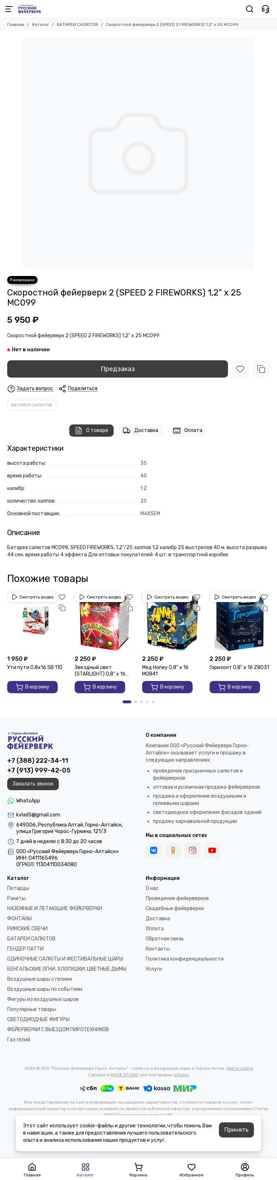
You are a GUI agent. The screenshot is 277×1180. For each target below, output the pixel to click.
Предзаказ (118, 369)
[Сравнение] (261, 369)
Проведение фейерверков (177, 898)
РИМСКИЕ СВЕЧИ (27, 929)
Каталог (40, 24)
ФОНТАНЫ (19, 919)
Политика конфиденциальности (185, 959)
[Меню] (9, 9)
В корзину (32, 687)
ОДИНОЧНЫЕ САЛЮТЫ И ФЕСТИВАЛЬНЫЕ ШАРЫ (65, 959)
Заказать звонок (33, 784)
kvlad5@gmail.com (38, 815)
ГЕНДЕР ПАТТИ (25, 949)
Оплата (187, 431)
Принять (236, 1129)
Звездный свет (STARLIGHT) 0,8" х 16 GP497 (100, 670)
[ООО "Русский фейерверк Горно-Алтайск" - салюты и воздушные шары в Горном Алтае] (29, 9)
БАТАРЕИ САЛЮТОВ (77, 24)
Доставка (140, 431)
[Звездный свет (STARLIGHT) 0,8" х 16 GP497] (105, 622)
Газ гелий (18, 1040)
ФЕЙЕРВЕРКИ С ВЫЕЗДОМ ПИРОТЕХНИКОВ (58, 1030)
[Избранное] (240, 369)
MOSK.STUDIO (124, 1074)
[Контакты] (265, 9)
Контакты (158, 949)
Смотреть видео (32, 597)
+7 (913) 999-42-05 (38, 770)
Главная (15, 24)
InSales (181, 1074)
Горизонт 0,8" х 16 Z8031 (239, 667)
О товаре (91, 431)
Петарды (18, 888)
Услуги (154, 969)
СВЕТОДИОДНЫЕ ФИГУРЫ (38, 1019)
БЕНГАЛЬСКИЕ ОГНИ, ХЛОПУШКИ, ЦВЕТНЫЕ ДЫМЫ (67, 969)
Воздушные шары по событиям (44, 989)
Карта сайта (240, 1068)
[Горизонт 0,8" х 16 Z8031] (240, 622)
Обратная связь (165, 939)
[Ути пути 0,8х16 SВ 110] (37, 622)
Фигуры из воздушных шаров (43, 999)
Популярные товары (31, 1009)
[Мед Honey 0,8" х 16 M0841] (172, 622)
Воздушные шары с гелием (39, 979)
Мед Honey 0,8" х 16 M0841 (165, 670)
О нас (152, 888)
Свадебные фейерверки (175, 908)
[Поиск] (250, 9)
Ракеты (16, 898)
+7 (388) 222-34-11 (37, 761)
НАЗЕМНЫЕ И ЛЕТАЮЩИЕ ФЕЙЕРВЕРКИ (54, 908)
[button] (127, 701)
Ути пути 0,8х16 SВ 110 (34, 667)
